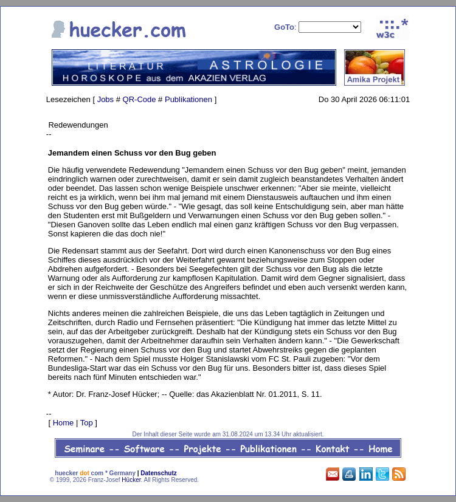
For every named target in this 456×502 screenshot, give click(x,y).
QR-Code (139, 99)
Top (86, 422)
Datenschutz (158, 473)
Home (63, 422)
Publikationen (188, 99)
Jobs (105, 99)
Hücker (131, 479)
